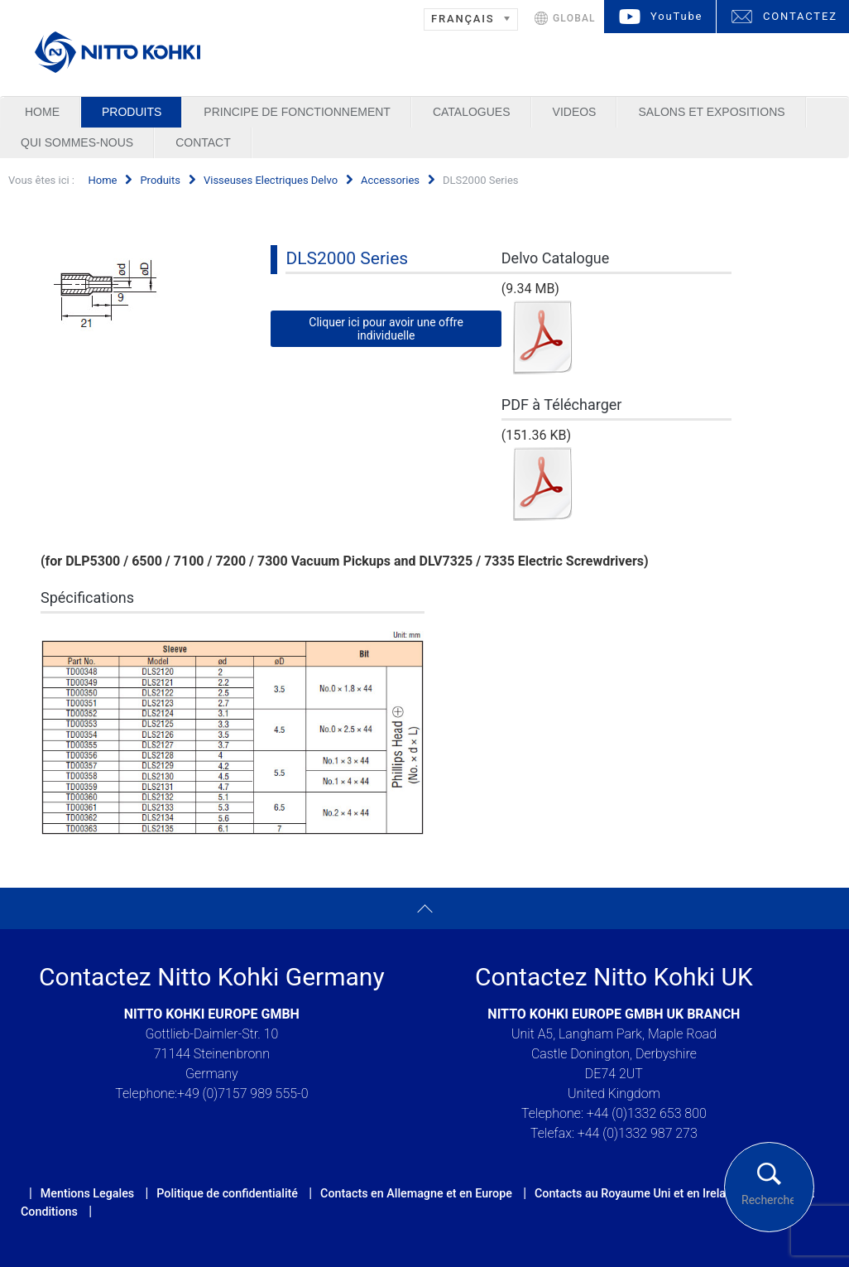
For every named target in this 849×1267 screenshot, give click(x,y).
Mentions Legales (87, 1193)
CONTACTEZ (800, 16)
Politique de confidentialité (227, 1193)
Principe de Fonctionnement (297, 111)
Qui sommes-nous (77, 142)
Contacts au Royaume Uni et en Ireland (637, 1193)
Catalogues (472, 111)
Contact (203, 142)
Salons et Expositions (711, 111)
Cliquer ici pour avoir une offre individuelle (386, 329)
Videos (575, 111)
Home (42, 111)
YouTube (676, 16)
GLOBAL (574, 18)
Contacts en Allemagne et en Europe (416, 1193)
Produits (131, 111)
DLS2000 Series (346, 258)
